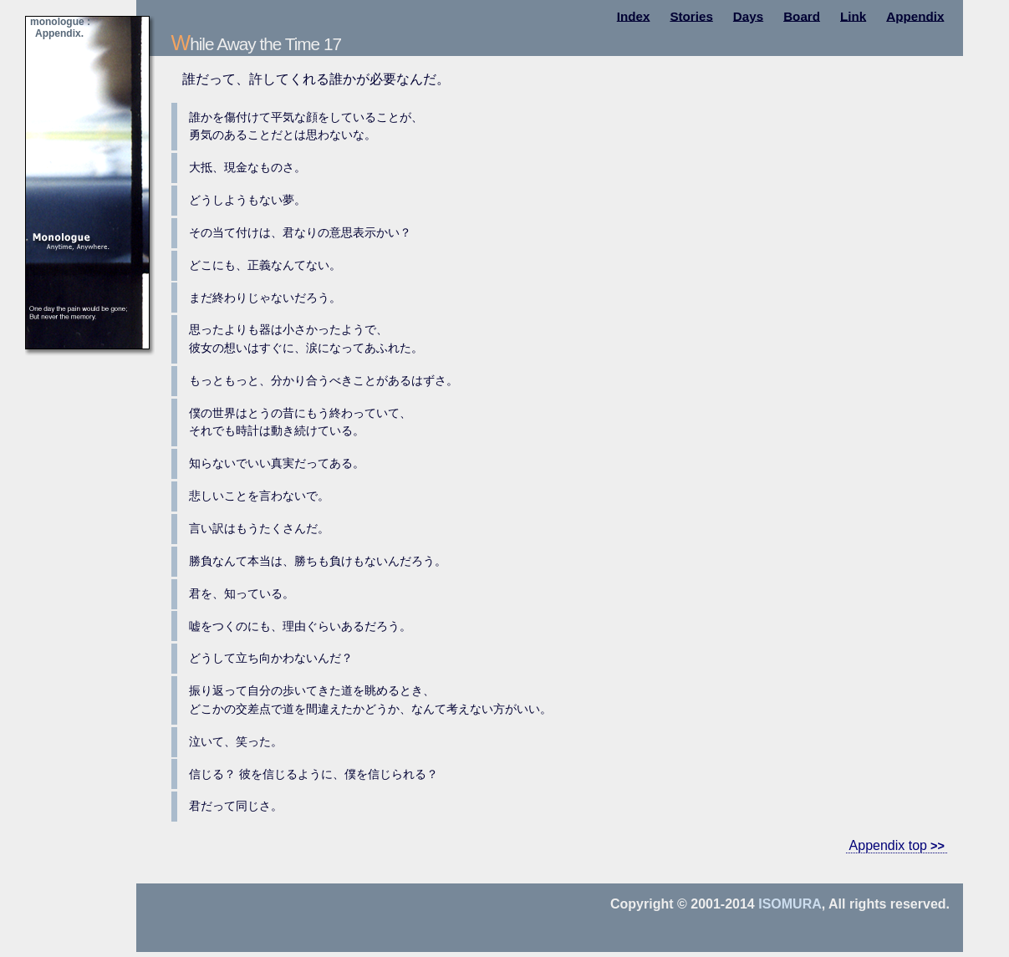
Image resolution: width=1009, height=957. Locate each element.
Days (748, 15)
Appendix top (888, 845)
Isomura (790, 904)
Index (633, 15)
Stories (691, 15)
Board (801, 15)
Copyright (642, 904)
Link (853, 15)
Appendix (915, 15)
